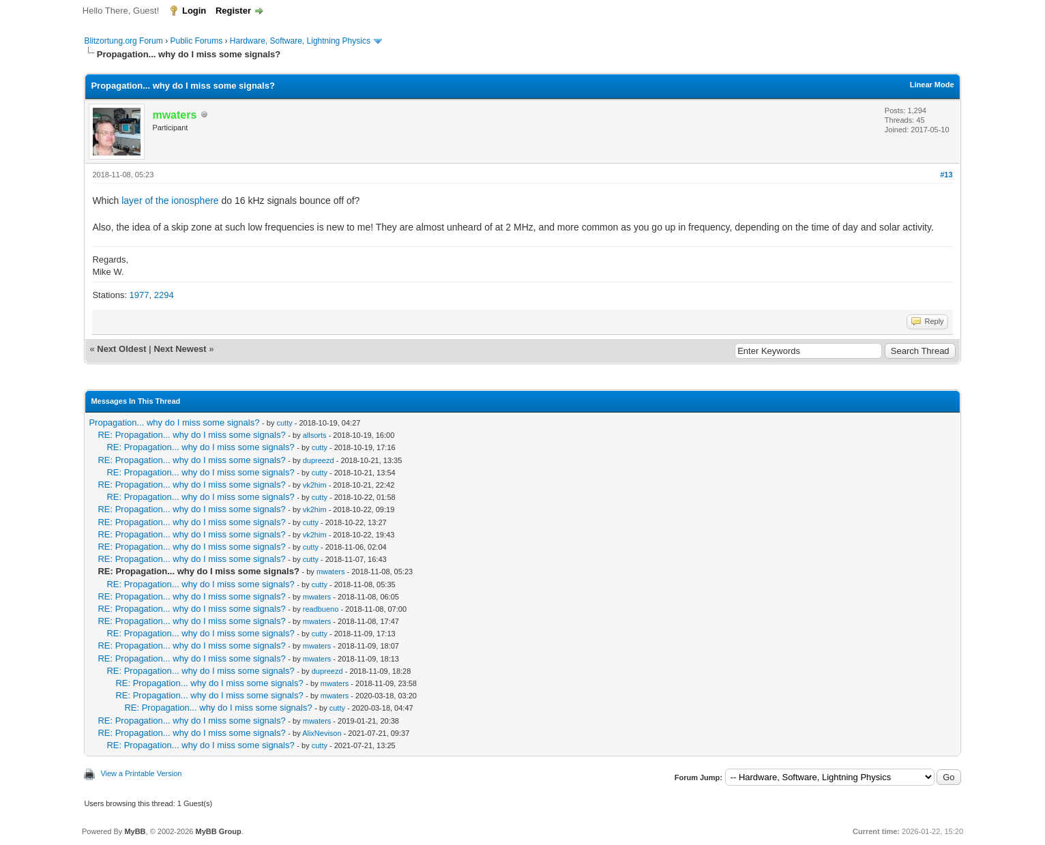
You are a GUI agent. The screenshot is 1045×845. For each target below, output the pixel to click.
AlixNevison (321, 733)
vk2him (315, 485)
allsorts (315, 435)
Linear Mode (932, 84)
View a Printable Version (140, 773)
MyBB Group (218, 831)
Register (233, 10)
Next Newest (179, 349)
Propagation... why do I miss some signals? (174, 422)
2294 (164, 295)
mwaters (331, 571)
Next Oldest (121, 349)
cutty (284, 423)
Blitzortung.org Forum (123, 41)
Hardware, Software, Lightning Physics (300, 41)
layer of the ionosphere (169, 200)
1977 (139, 295)
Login (194, 10)
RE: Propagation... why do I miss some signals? (191, 435)
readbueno (321, 609)
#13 (946, 175)
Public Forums (196, 41)
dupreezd (318, 460)
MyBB (134, 831)
